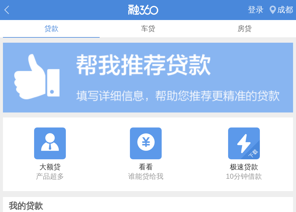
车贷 (148, 28)
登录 (256, 9)
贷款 (51, 28)
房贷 (245, 28)
